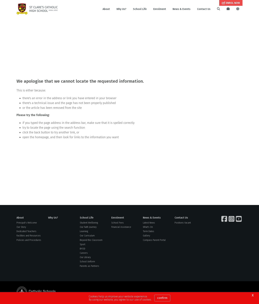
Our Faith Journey (88, 227)
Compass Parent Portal (154, 240)
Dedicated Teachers (26, 231)
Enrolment (159, 9)
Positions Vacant (183, 222)
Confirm (162, 298)
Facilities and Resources (29, 235)
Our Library (85, 257)
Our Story (21, 227)
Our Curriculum (87, 235)
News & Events (181, 9)
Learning (84, 231)
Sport (82, 244)
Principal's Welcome (27, 222)
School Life (140, 9)
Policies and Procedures (29, 240)
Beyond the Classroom (91, 240)
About (106, 9)
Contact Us (203, 9)
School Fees (117, 222)
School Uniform (87, 261)
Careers (84, 253)
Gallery (146, 235)
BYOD (82, 248)
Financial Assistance (121, 227)
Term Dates (148, 231)
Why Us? (121, 9)
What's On (148, 227)
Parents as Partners (89, 266)
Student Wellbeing (89, 222)
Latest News (149, 222)
